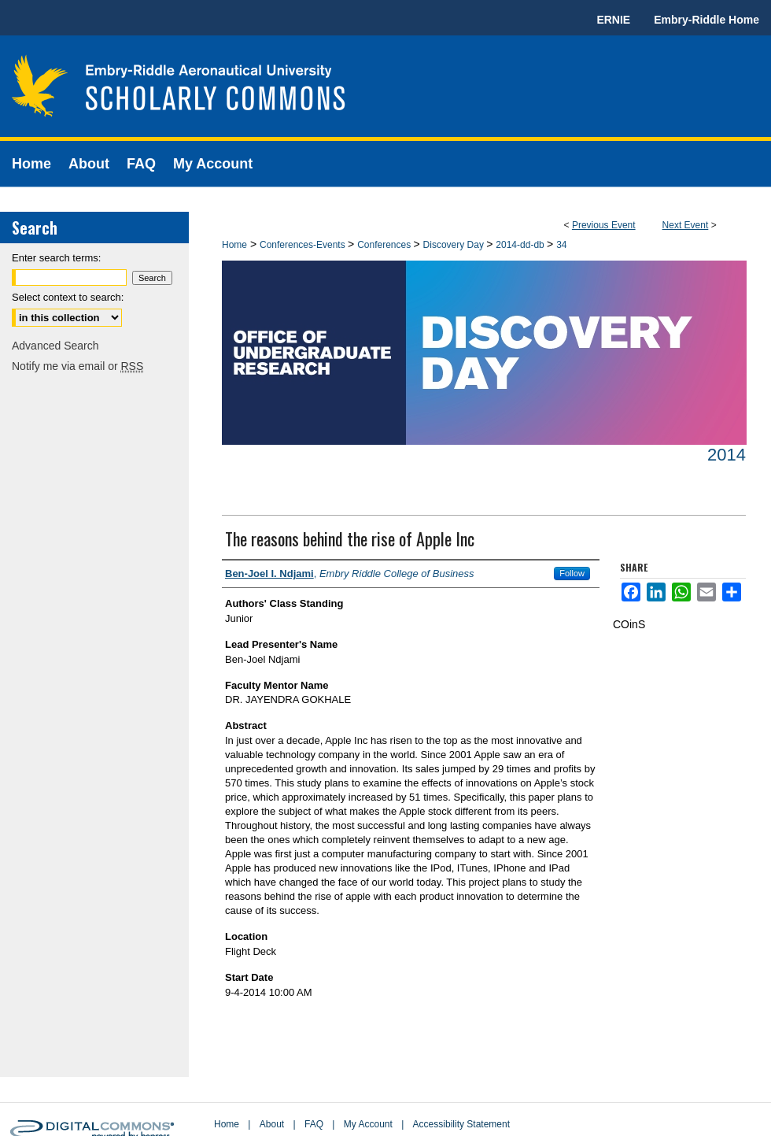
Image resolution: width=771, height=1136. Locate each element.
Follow (572, 573)
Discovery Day (455, 244)
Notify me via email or (77, 366)
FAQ (313, 1124)
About (272, 1124)
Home (234, 244)
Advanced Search (55, 345)
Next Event (685, 225)
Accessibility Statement (461, 1124)
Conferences (385, 244)
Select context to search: (68, 297)
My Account (368, 1124)
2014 (726, 454)
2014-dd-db (521, 244)
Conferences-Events (304, 244)
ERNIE (613, 19)
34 (561, 244)
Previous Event (604, 225)
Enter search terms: (56, 258)
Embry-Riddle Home (706, 19)
